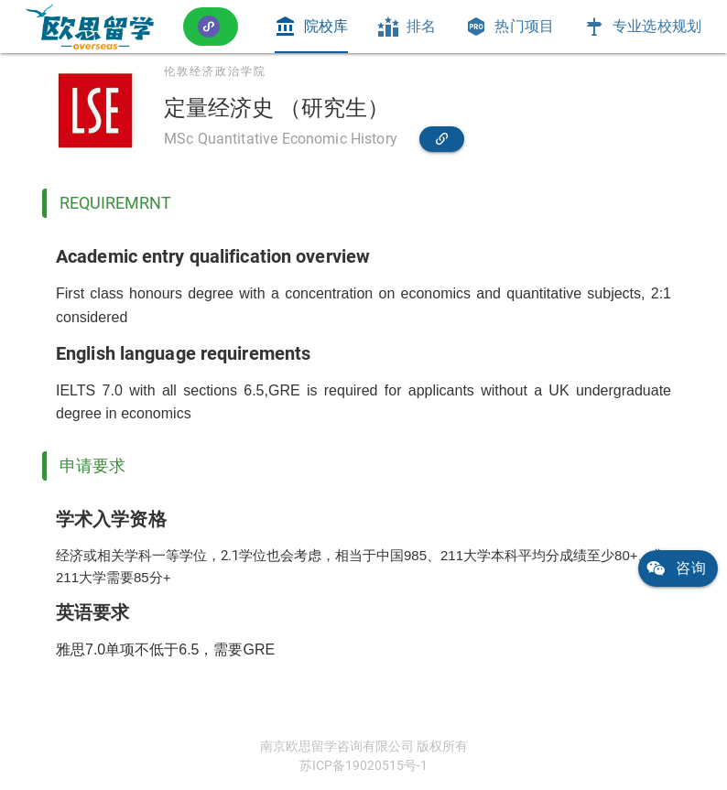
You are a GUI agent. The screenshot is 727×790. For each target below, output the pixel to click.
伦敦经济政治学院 (215, 71)
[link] (89, 26)
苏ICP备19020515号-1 (363, 765)
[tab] (311, 26)
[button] (210, 26)
